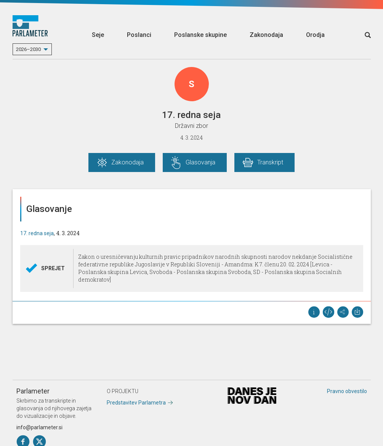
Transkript (270, 162)
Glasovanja (200, 162)
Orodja (315, 34)
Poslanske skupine (200, 34)
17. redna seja (37, 233)
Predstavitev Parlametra (136, 403)
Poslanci (139, 34)
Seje (98, 34)
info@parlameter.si (39, 427)
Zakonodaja (266, 34)
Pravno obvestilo (347, 391)
